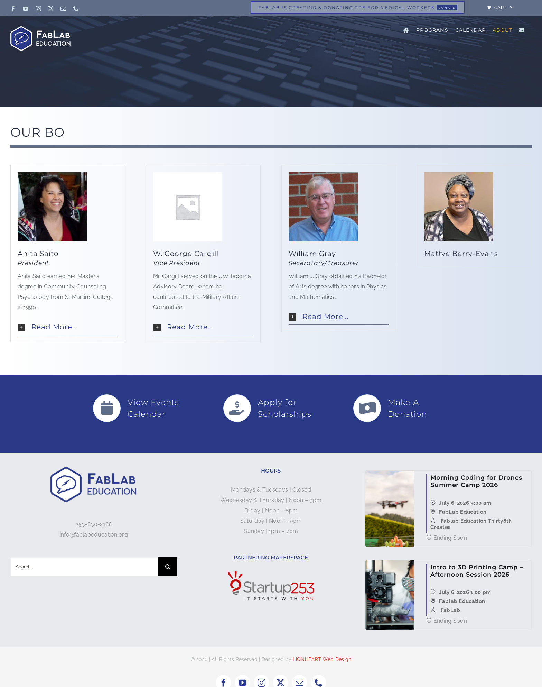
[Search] (167, 566)
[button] (68, 327)
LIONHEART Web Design (322, 659)
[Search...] (84, 566)
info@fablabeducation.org (94, 534)
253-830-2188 (94, 524)
